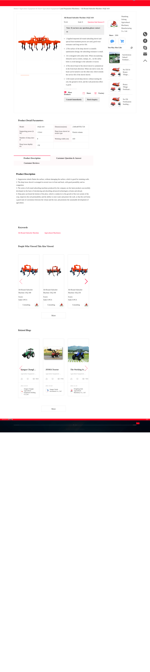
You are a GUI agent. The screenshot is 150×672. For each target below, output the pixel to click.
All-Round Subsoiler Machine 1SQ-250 (76, 318)
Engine (50, 488)
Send (121, 499)
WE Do (49, 26)
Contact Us (89, 26)
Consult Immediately (74, 129)
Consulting (26, 335)
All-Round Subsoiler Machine (28, 258)
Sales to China (17, 499)
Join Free (112, 2)
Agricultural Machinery (52, 258)
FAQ (84, 479)
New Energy (31, 502)
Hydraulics (30, 480)
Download (61, 26)
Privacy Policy (85, 494)
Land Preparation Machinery (69, 32)
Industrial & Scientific (30, 486)
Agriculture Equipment (50, 32)
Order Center (111, 16)
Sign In (103, 2)
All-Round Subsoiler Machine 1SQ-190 (51, 318)
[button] (86, 310)
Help (79, 26)
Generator (30, 493)
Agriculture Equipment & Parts (30, 32)
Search (92, 14)
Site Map (17, 488)
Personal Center (112, 13)
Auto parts (30, 497)
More (53, 347)
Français (97, 492)
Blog (72, 26)
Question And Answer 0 (96, 47)
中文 (96, 479)
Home (16, 32)
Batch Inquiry (92, 129)
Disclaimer (86, 488)
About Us (19, 473)
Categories (33, 473)
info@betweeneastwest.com (64, 3)
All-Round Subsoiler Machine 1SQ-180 (26, 318)
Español (97, 488)
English (129, 14)
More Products (68, 123)
